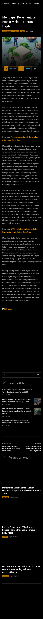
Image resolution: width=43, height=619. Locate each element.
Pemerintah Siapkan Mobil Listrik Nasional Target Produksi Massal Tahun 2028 (17, 391)
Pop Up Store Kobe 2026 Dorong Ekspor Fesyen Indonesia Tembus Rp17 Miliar (16, 400)
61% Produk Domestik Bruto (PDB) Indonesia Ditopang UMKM (33, 448)
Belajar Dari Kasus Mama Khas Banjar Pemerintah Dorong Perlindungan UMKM (16, 421)
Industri (15, 31)
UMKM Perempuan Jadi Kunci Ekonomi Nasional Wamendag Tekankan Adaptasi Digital (16, 411)
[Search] (38, 375)
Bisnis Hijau (7, 31)
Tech (22, 31)
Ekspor (5, 537)
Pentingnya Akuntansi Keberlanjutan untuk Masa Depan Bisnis (11, 448)
